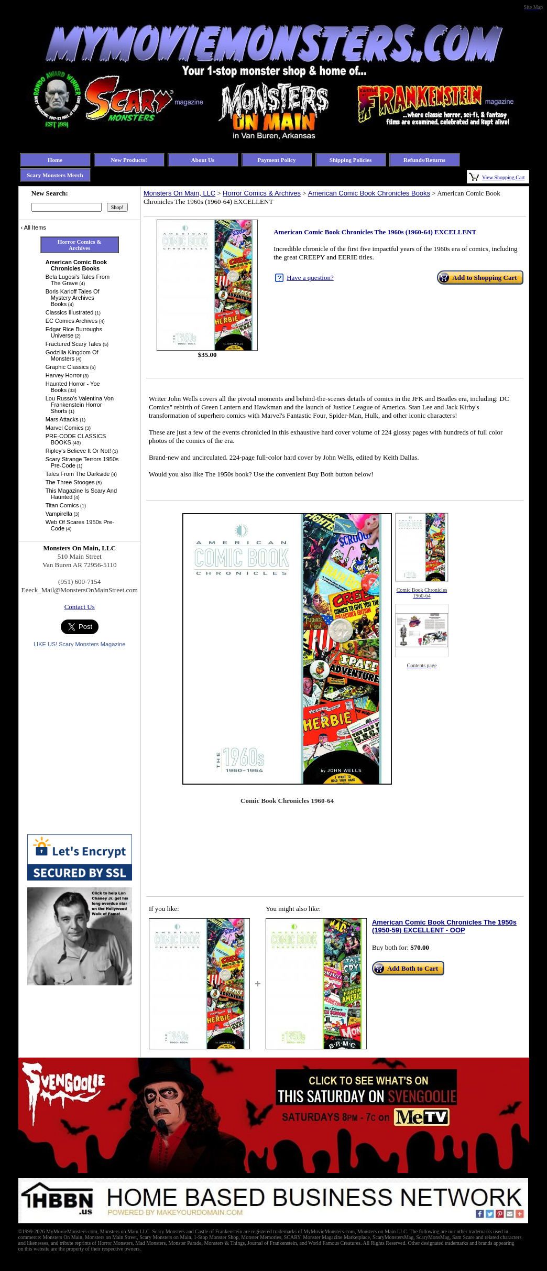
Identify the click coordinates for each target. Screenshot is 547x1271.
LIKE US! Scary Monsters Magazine (79, 644)
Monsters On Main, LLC (179, 193)
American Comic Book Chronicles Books (369, 193)
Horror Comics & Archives (262, 193)
